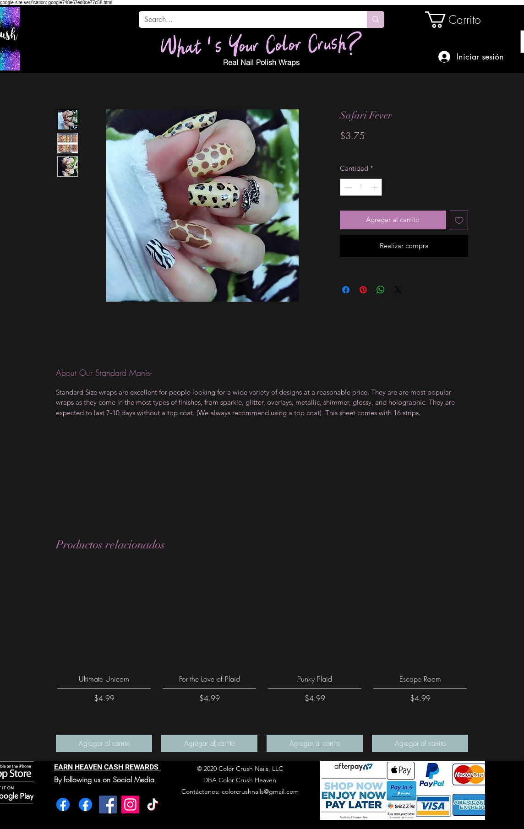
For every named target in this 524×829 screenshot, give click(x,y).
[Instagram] (130, 804)
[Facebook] (63, 804)
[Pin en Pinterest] (363, 289)
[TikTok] (153, 804)
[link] (456, 19)
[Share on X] (398, 289)
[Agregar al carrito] (104, 744)
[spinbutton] (361, 187)
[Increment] (375, 187)
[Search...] (246, 19)
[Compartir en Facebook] (345, 289)
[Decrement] (347, 187)
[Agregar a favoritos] (459, 220)
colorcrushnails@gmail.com (260, 791)
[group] (262, 660)
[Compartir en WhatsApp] (380, 289)
